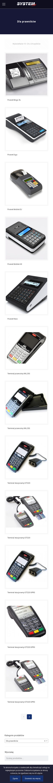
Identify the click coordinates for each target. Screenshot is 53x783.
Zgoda (15, 778)
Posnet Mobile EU (14, 209)
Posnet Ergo (12, 155)
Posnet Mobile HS (14, 264)
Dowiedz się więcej (32, 778)
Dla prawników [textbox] (25, 741)
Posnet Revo (12, 319)
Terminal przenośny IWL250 (18, 373)
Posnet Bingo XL (14, 100)
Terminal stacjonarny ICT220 (18, 483)
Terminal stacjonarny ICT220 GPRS (21, 592)
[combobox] (26, 741)
